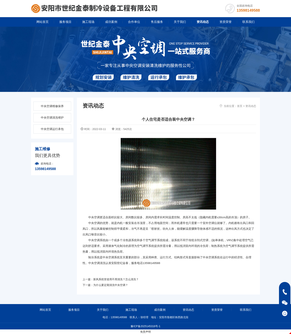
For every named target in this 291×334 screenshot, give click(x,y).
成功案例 (111, 21)
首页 (239, 106)
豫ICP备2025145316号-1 (145, 326)
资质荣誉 (225, 21)
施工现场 (88, 21)
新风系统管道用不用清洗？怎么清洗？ (116, 279)
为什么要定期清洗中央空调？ (110, 285)
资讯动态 (203, 21)
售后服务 (157, 21)
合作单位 (134, 21)
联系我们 (248, 21)
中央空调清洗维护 (52, 117)
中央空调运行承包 (52, 129)
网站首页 (42, 21)
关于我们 (180, 21)
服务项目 (65, 21)
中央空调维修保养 (52, 106)
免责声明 (145, 331)
